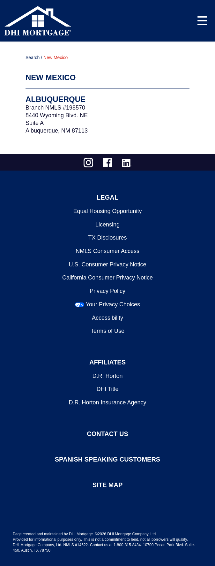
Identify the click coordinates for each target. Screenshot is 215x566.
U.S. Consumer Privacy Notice (107, 264)
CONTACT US (107, 433)
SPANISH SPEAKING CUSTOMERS (107, 459)
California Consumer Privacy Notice (107, 277)
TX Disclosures (107, 237)
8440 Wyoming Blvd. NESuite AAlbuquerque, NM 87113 (57, 123)
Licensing (107, 224)
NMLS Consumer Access (107, 251)
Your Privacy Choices (113, 304)
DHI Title (107, 389)
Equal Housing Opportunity (107, 211)
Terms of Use (107, 331)
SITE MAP (107, 484)
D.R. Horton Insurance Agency (107, 402)
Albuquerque (55, 99)
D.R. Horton (107, 376)
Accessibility (107, 318)
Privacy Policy (107, 291)
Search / (34, 57)
